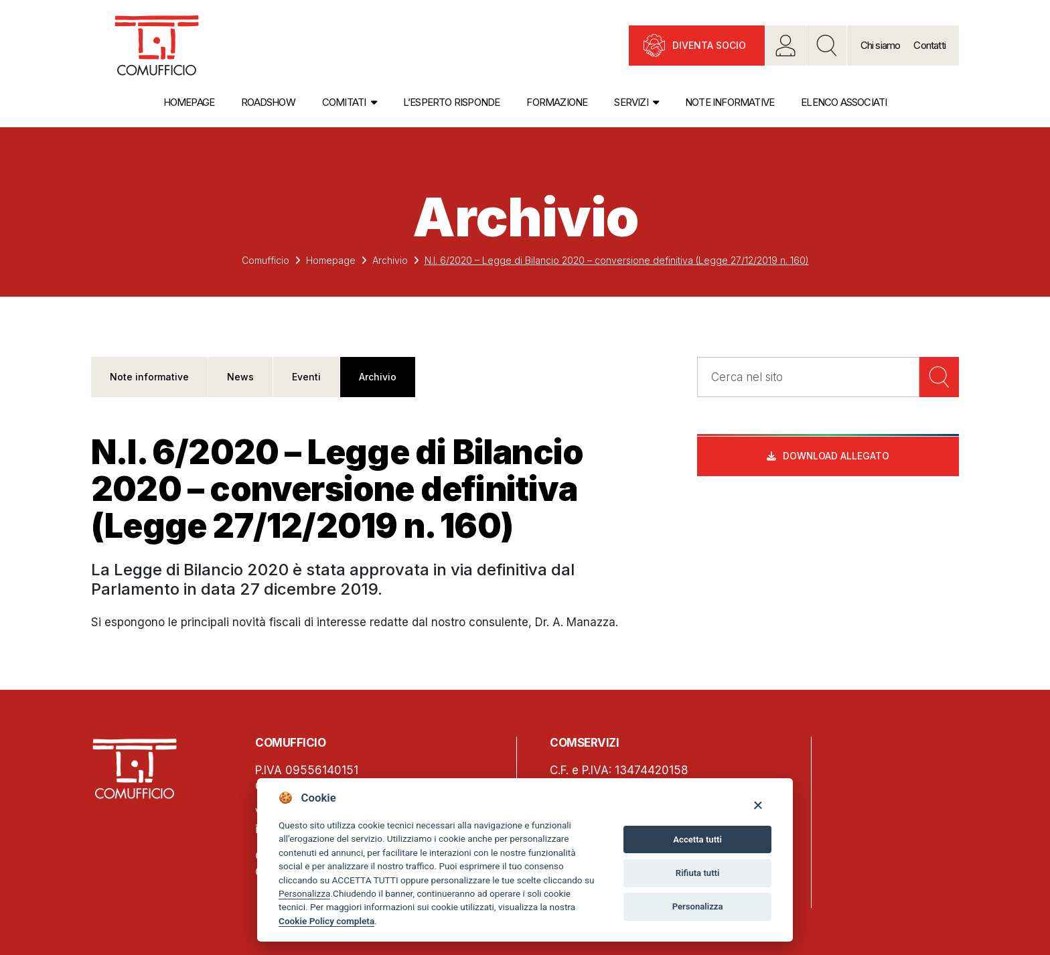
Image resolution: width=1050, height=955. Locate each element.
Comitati (344, 102)
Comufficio (265, 260)
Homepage (189, 102)
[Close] (757, 804)
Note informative (729, 102)
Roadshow (268, 102)
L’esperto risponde (451, 102)
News (240, 376)
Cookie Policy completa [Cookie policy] (326, 920)
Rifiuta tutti (698, 873)
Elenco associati (844, 102)
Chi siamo (880, 45)
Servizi (631, 102)
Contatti (929, 45)
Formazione (556, 102)
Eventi (306, 376)
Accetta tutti (697, 839)
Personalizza (304, 893)
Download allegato (836, 456)
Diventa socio (709, 45)
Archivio (390, 260)
